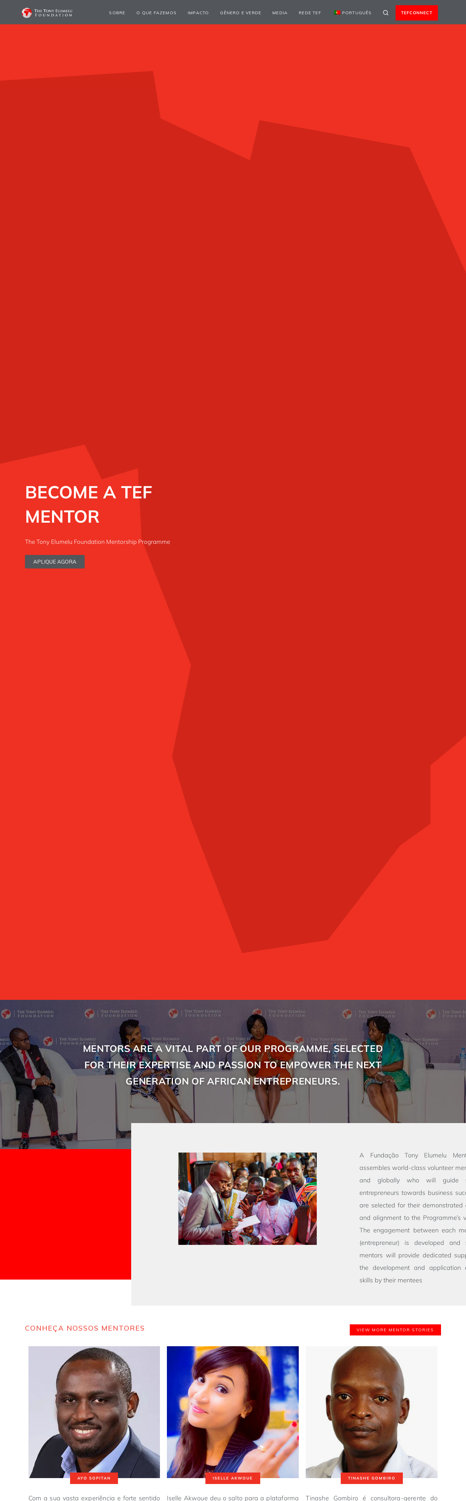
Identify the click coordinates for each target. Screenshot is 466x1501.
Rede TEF (310, 12)
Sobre (117, 12)
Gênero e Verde (240, 12)
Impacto (198, 12)
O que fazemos (156, 12)
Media (280, 12)
